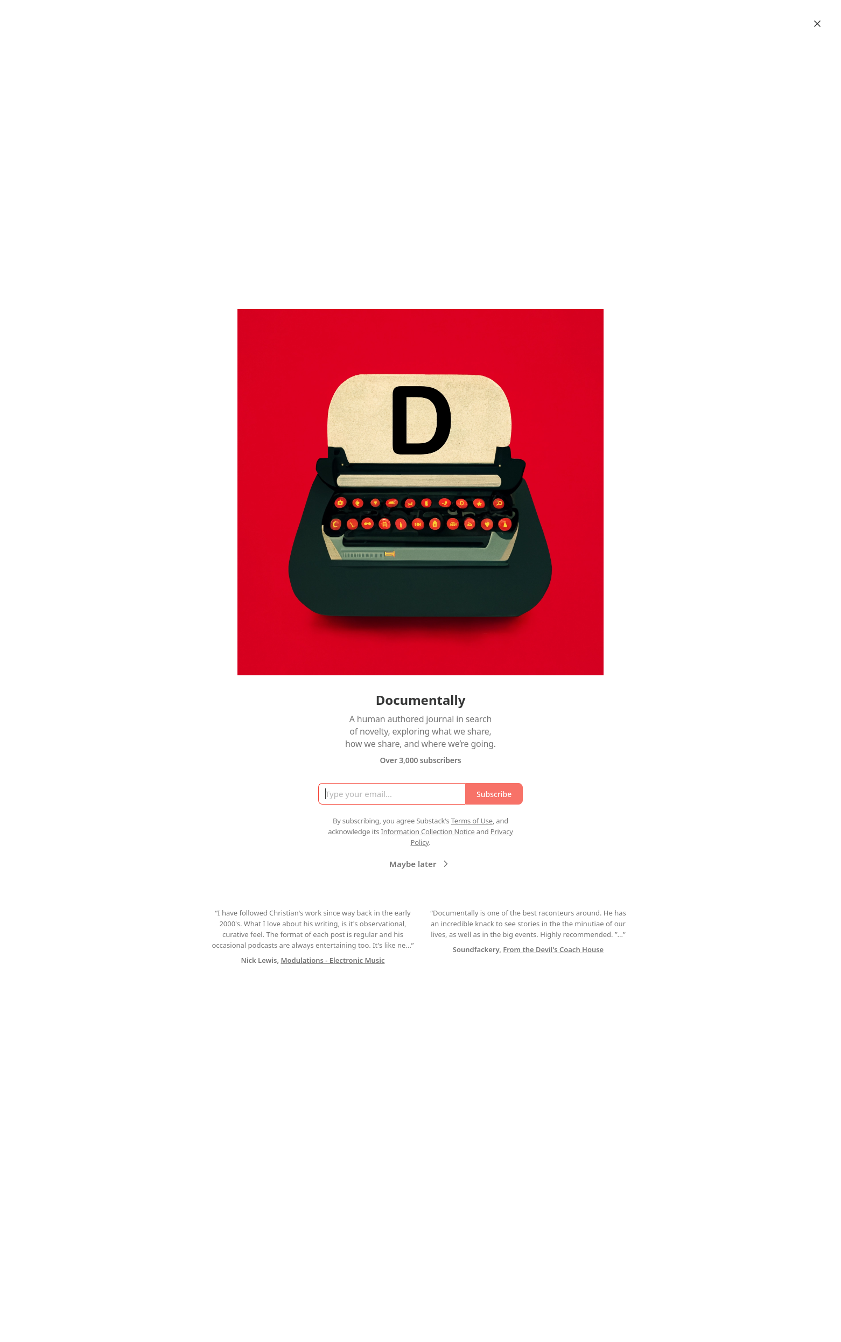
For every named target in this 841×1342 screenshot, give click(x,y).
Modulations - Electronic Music (332, 960)
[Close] (817, 23)
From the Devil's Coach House (553, 949)
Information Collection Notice (427, 831)
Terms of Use (472, 821)
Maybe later (420, 863)
